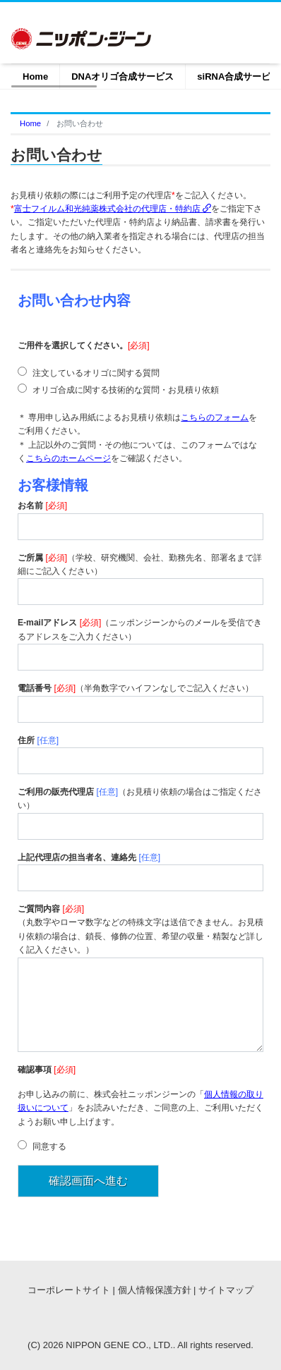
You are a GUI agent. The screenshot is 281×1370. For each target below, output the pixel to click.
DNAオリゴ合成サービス (122, 76)
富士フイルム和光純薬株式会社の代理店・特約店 (112, 209)
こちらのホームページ (68, 458)
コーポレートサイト (69, 1290)
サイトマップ (225, 1290)
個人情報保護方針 (154, 1290)
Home (35, 76)
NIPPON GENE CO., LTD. (119, 1345)
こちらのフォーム (215, 417)
